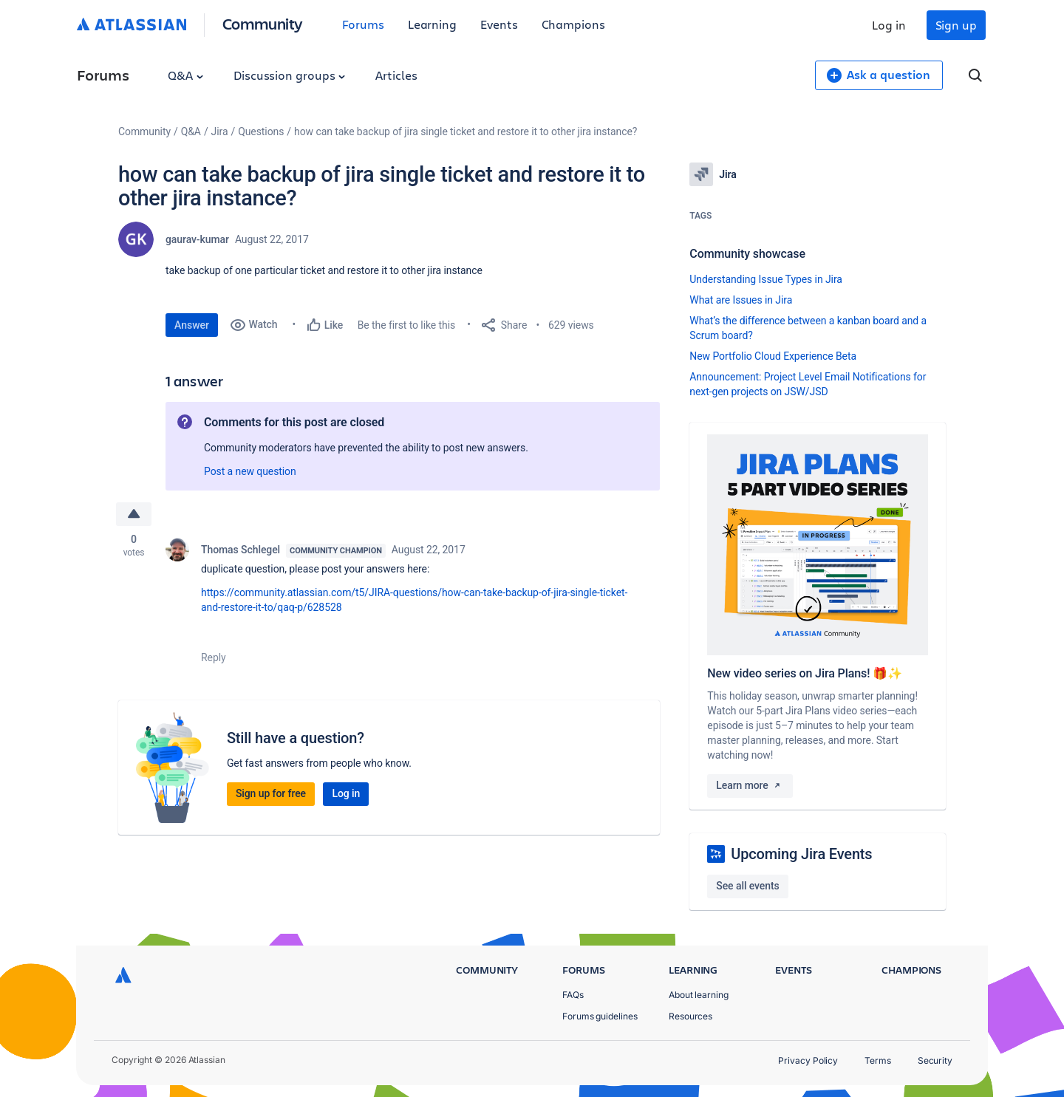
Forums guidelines (600, 1016)
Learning (432, 24)
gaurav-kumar (197, 239)
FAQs (573, 994)
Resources (690, 1016)
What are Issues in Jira (740, 300)
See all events (747, 886)
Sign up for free (271, 793)
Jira (219, 131)
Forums (363, 24)
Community (262, 23)
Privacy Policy (808, 1060)
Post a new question (250, 471)
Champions (573, 24)
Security (935, 1060)
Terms (877, 1060)
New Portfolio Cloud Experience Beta (772, 356)
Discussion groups (289, 75)
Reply (213, 657)
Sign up (956, 25)
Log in (889, 25)
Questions (261, 131)
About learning (699, 994)
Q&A (185, 75)
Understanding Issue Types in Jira (765, 279)
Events (499, 24)
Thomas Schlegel (240, 550)
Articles (396, 75)
